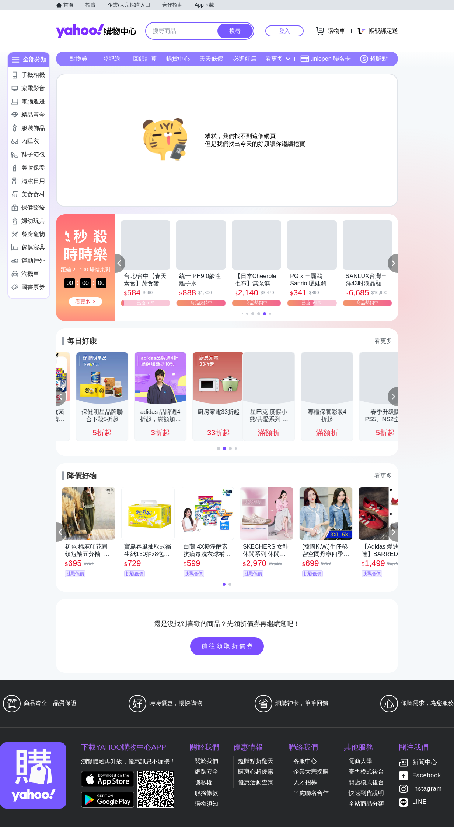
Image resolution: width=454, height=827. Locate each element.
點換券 (78, 59)
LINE (419, 802)
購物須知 (206, 803)
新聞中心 (424, 762)
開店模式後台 (366, 782)
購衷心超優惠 (255, 771)
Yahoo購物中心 (96, 31)
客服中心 (305, 761)
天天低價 (211, 59)
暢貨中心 (178, 59)
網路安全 (206, 771)
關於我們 (206, 761)
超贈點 (374, 58)
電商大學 (360, 761)
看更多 (277, 59)
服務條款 (206, 793)
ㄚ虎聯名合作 (311, 793)
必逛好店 (244, 59)
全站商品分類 (366, 803)
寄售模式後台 (366, 771)
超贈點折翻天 (255, 761)
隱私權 (203, 782)
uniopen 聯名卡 (325, 58)
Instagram (427, 789)
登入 (284, 31)
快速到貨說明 (366, 793)
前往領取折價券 (228, 646)
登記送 (112, 59)
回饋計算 (145, 59)
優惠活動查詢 (255, 782)
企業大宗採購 (311, 771)
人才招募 (305, 782)
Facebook (426, 776)
